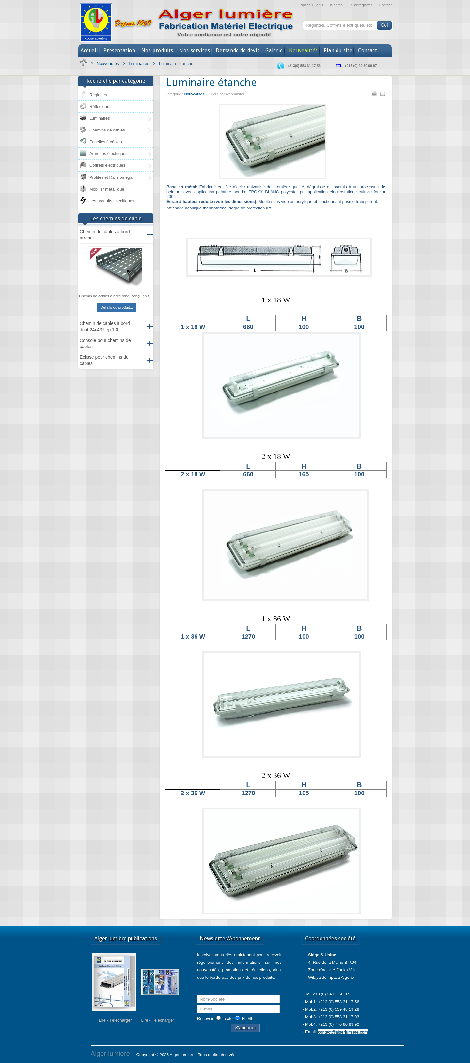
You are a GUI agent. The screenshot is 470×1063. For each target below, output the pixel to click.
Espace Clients (310, 5)
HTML (247, 1018)
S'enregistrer (361, 5)
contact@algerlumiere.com (343, 1031)
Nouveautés (194, 94)
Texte (228, 1018)
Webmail (337, 5)
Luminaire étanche (211, 82)
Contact (385, 5)
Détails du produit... (117, 307)
